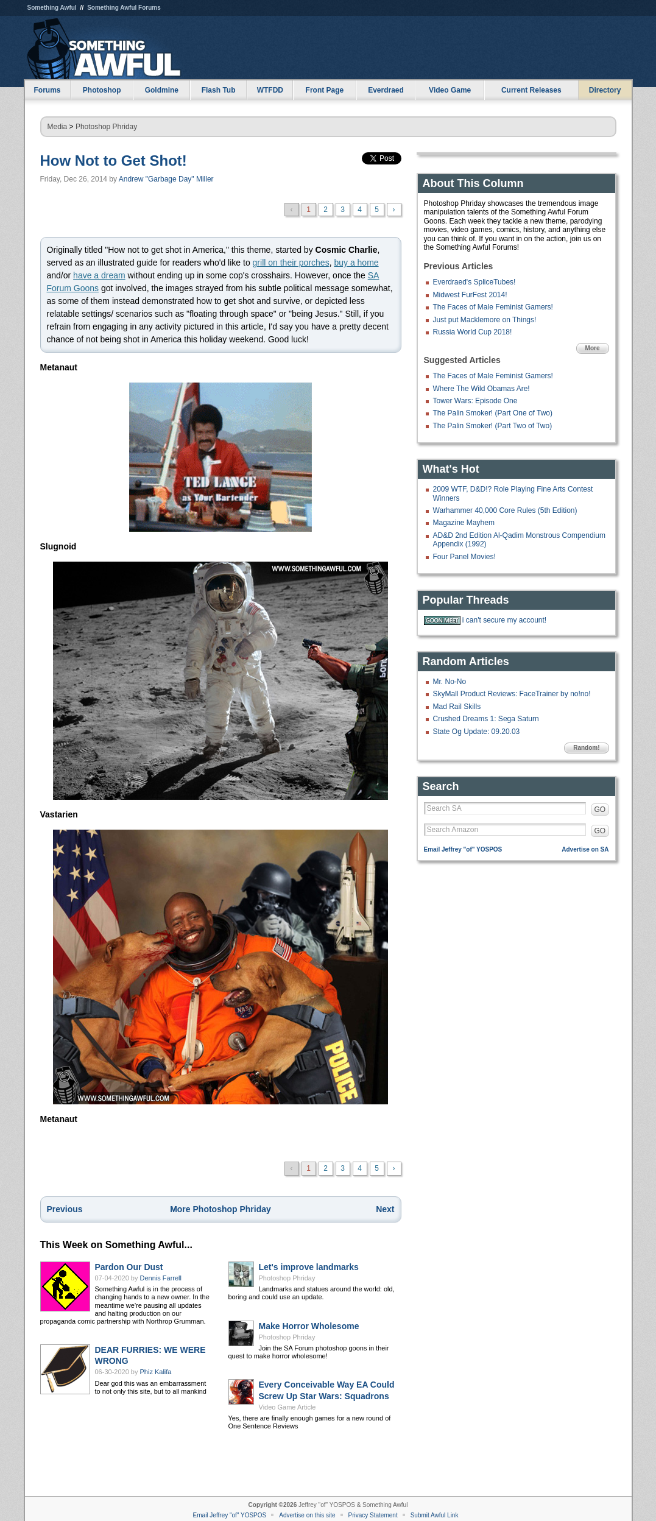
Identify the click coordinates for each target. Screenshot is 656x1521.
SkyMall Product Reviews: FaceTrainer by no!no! (512, 694)
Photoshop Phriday (106, 126)
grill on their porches (291, 262)
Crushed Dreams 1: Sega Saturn (486, 719)
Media (58, 126)
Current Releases (531, 90)
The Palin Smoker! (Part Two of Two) (492, 426)
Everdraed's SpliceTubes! (474, 282)
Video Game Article (287, 1407)
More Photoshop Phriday (220, 1209)
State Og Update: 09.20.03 (476, 731)
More (592, 348)
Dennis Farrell (161, 1278)
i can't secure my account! (504, 620)
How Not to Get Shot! (113, 160)
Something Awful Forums (124, 7)
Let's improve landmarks (309, 1267)
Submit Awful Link (435, 1515)
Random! (586, 747)
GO (600, 809)
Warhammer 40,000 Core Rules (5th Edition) (505, 510)
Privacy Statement (373, 1515)
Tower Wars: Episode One (475, 401)
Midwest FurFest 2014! (470, 295)
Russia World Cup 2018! (472, 332)
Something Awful (52, 7)
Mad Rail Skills (457, 706)
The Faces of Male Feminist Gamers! (493, 307)
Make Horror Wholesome (309, 1326)
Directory (605, 90)
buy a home (356, 262)
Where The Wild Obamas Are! (481, 388)
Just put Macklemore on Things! (485, 320)
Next (385, 1209)
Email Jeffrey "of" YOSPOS (463, 849)
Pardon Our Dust (129, 1267)
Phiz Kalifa (156, 1371)
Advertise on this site (307, 1515)
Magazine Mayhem (464, 522)
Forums (47, 90)
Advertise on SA (585, 849)
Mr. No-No (450, 681)
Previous (65, 1209)
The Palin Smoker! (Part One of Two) (493, 413)
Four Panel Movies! (464, 556)
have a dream (99, 275)
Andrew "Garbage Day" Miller (166, 179)
